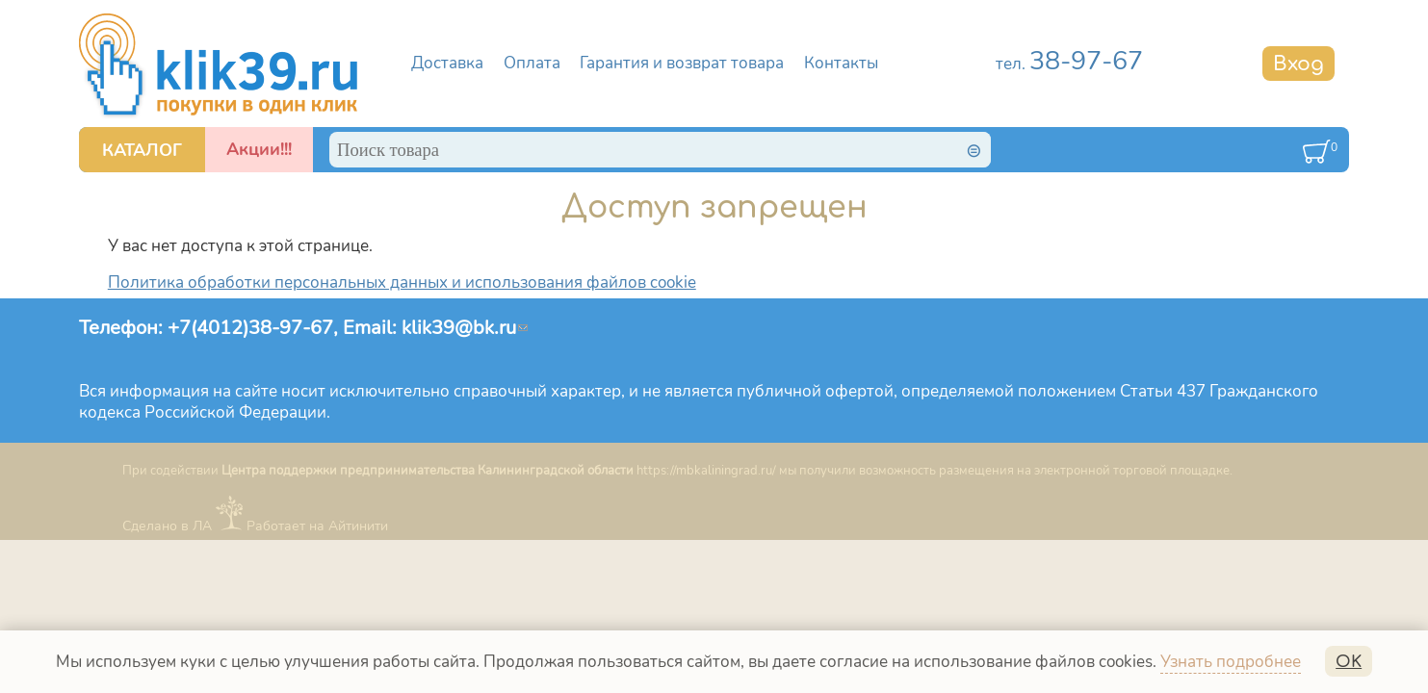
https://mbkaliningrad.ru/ (706, 470)
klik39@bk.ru (465, 327)
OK (1349, 662)
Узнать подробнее (1230, 662)
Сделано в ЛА (167, 526)
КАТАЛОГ (142, 150)
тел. (1069, 64)
